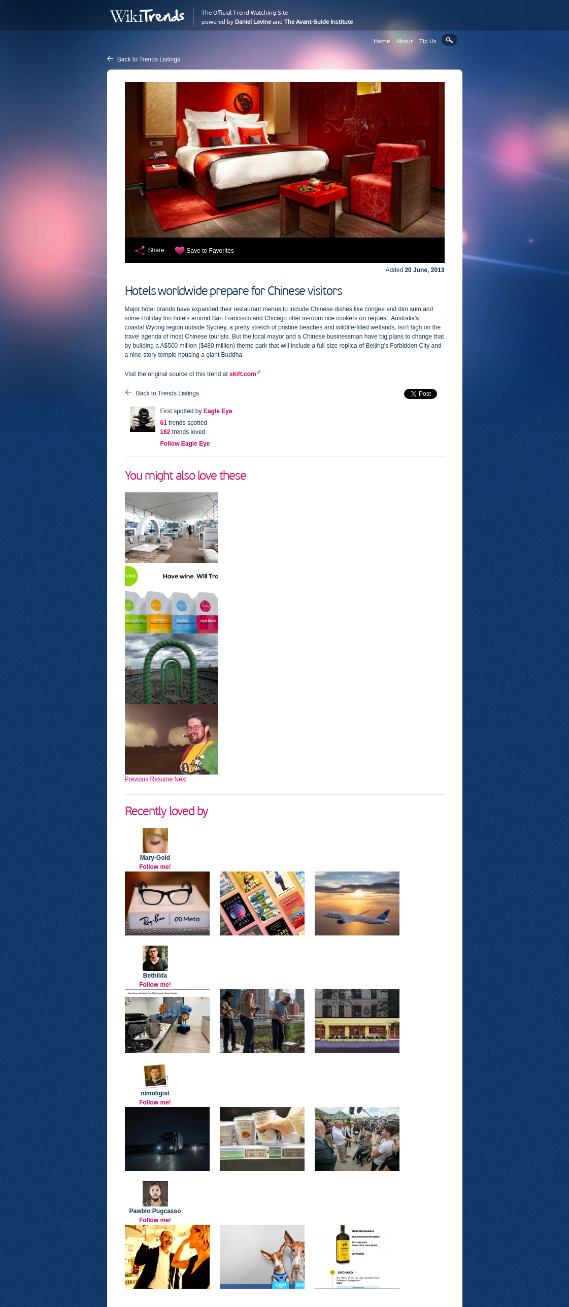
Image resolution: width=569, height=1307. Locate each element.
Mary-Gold (155, 857)
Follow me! (155, 866)
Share (156, 250)
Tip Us (428, 41)
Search (449, 40)
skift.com (242, 374)
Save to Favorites (210, 250)
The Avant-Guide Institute (318, 21)
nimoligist (155, 1093)
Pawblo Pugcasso (155, 1211)
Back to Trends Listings (148, 59)
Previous (137, 779)
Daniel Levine (253, 21)
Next (181, 779)
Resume (161, 779)
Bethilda (155, 975)
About (404, 41)
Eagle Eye (218, 411)
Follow (185, 443)
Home (382, 41)
